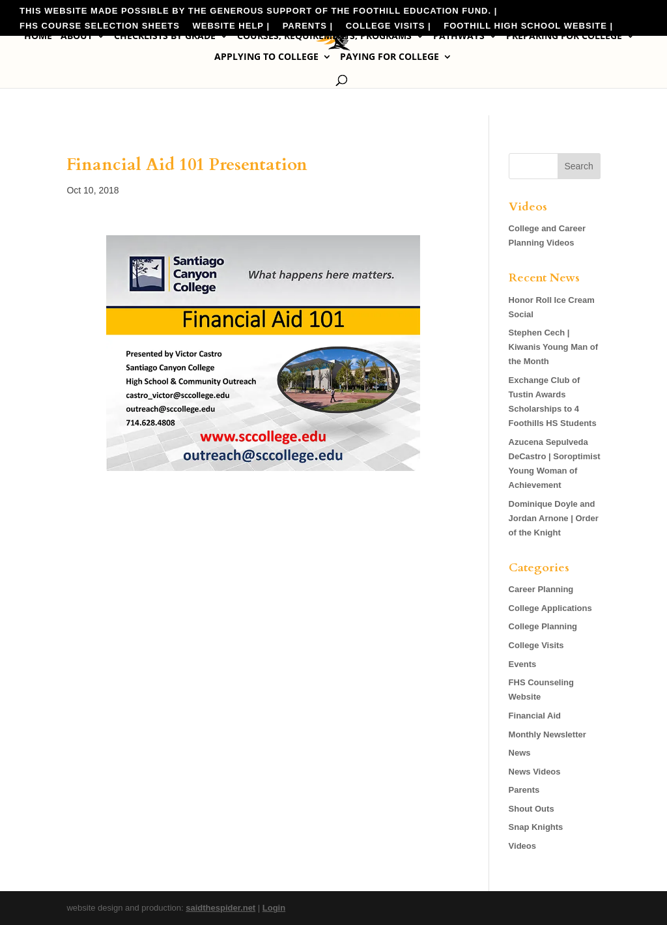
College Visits (536, 645)
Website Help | (231, 26)
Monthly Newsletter (547, 734)
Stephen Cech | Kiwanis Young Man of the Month (553, 347)
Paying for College (389, 57)
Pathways (459, 36)
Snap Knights (536, 827)
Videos (522, 846)
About (76, 36)
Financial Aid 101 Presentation (186, 164)
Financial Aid (535, 715)
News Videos (535, 771)
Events (523, 664)
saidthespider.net (220, 908)
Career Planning (541, 589)
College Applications (550, 608)
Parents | (308, 26)
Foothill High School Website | (528, 26)
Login (274, 908)
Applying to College (266, 57)
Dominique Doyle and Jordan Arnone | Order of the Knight (554, 518)
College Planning (543, 626)
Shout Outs (531, 809)
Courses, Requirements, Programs (324, 36)
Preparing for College (564, 36)
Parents (524, 790)
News (520, 753)
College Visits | (388, 26)
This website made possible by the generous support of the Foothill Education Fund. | (258, 11)
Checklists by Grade (165, 36)
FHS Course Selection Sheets (100, 26)
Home (38, 36)
